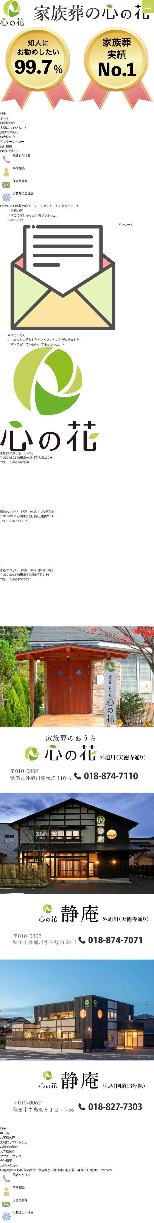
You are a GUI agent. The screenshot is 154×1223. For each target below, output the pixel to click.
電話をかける (15, 155)
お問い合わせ (9, 151)
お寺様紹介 (7, 137)
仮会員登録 (14, 181)
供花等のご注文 (17, 193)
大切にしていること (13, 127)
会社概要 (6, 146)
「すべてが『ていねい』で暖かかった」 (35, 344)
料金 (3, 113)
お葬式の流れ (9, 132)
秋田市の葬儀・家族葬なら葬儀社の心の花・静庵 (50, 1170)
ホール (4, 118)
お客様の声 (7, 123)
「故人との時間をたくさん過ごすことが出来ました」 (46, 339)
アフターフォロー (12, 141)
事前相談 (12, 168)
